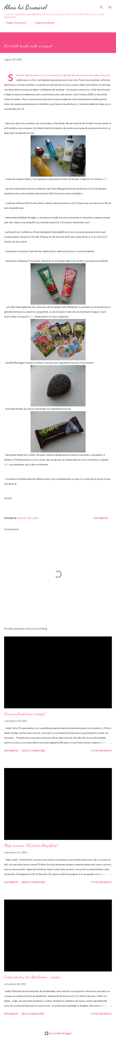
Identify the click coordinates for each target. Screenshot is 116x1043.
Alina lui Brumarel (25, 7)
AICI (104, 178)
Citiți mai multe (101, 750)
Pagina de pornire (14, 22)
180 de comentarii (33, 882)
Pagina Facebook (42, 22)
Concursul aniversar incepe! (25, 713)
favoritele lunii (27, 518)
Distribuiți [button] (101, 518)
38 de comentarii (32, 1013)
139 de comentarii (33, 750)
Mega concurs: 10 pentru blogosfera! (31, 845)
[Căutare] (102, 6)
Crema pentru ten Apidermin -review (32, 976)
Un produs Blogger (58, 1033)
